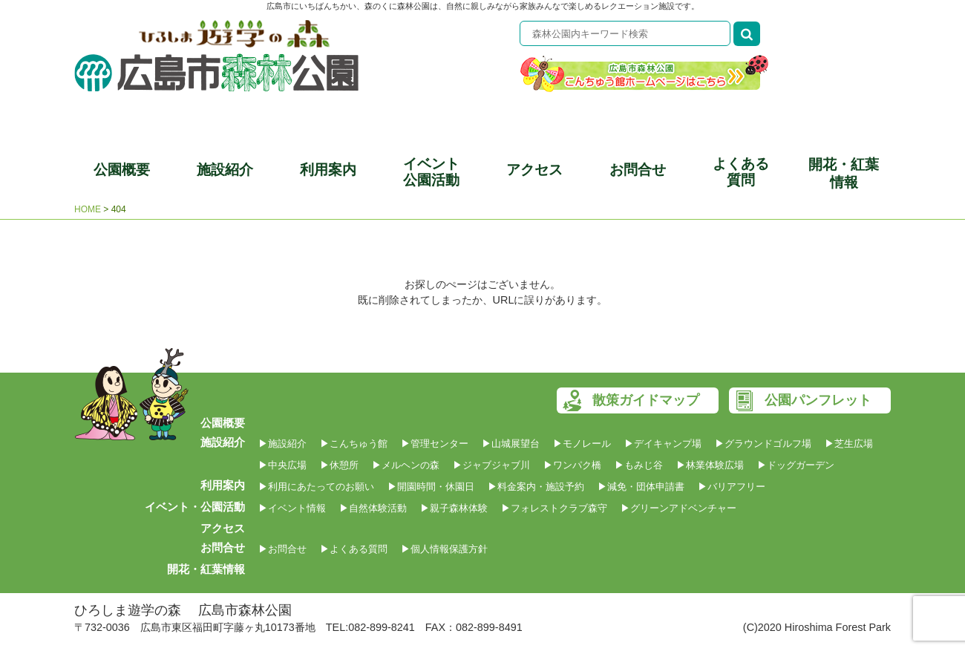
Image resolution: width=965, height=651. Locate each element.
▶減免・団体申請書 (641, 486)
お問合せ (637, 169)
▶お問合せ (282, 549)
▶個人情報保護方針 (444, 549)
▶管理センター (434, 443)
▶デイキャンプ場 (662, 443)
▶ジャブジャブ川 (491, 465)
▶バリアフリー (731, 486)
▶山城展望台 (511, 443)
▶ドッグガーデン (795, 465)
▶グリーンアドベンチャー (678, 508)
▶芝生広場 (849, 443)
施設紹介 (225, 169)
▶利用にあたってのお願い (316, 486)
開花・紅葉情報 (843, 173)
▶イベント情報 (292, 508)
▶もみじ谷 (639, 465)
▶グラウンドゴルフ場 (763, 443)
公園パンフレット (818, 400)
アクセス (534, 169)
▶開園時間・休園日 (430, 486)
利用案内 (328, 169)
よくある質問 (741, 172)
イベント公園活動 (431, 172)
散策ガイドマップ (645, 400)
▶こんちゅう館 (353, 443)
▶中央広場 (282, 465)
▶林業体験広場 (710, 465)
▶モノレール (582, 443)
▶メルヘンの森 (405, 465)
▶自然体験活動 (373, 508)
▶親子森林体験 (454, 508)
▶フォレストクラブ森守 (554, 508)
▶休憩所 (339, 465)
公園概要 (122, 169)
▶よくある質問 (353, 549)
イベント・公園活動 (195, 506)
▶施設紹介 (282, 443)
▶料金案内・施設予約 (536, 486)
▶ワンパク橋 (572, 465)
